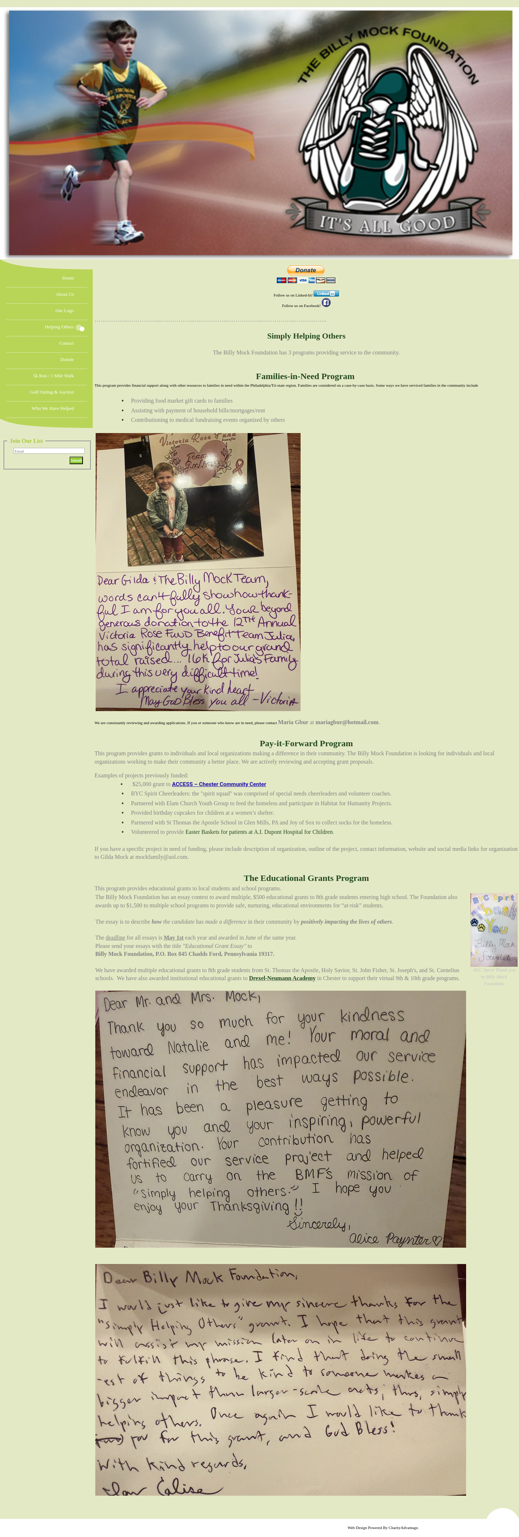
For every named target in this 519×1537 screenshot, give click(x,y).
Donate (67, 359)
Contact (66, 343)
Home (68, 278)
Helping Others (59, 326)
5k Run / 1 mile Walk (53, 375)
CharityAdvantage (403, 1527)
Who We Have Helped (53, 408)
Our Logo (64, 310)
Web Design (357, 1527)
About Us (65, 294)
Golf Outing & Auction (52, 392)
